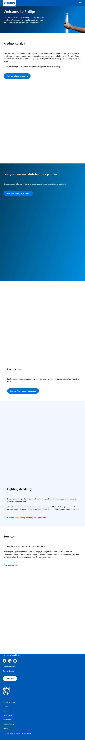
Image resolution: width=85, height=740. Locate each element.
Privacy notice (7, 719)
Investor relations (9, 702)
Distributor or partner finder (18, 193)
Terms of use (7, 728)
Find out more (10, 565)
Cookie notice (7, 715)
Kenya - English (9, 671)
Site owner (6, 711)
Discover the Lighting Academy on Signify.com (27, 517)
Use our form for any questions (23, 390)
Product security (8, 724)
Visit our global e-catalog (17, 76)
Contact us (10, 678)
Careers (5, 706)
